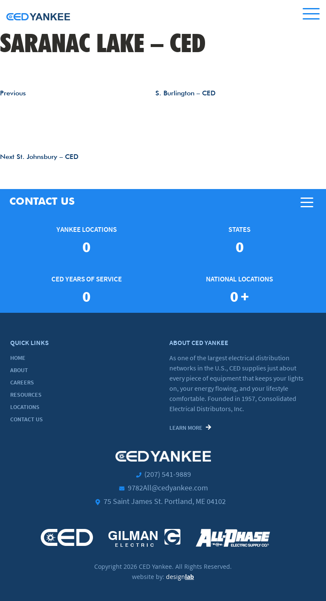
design (180, 577)
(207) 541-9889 (167, 474)
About (19, 370)
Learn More (185, 427)
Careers (22, 382)
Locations (24, 407)
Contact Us (26, 419)
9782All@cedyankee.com (168, 487)
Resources (26, 394)
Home (17, 358)
